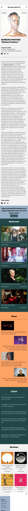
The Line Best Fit (14, 7)
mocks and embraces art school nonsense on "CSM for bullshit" (14, 412)
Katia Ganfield (11, 49)
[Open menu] (26, 7)
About (3, 499)
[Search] (1, 7)
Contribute (4, 507)
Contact (3, 505)
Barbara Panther (10, 39)
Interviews (5, 244)
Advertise (3, 503)
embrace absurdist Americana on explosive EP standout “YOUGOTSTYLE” (13, 429)
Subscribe (14, 216)
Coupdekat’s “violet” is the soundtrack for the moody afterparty (13, 405)
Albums (4, 51)
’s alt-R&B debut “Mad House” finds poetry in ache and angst (13, 436)
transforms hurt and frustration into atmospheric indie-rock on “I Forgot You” (14, 420)
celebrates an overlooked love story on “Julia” (13, 398)
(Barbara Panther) (14, 51)
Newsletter (4, 501)
